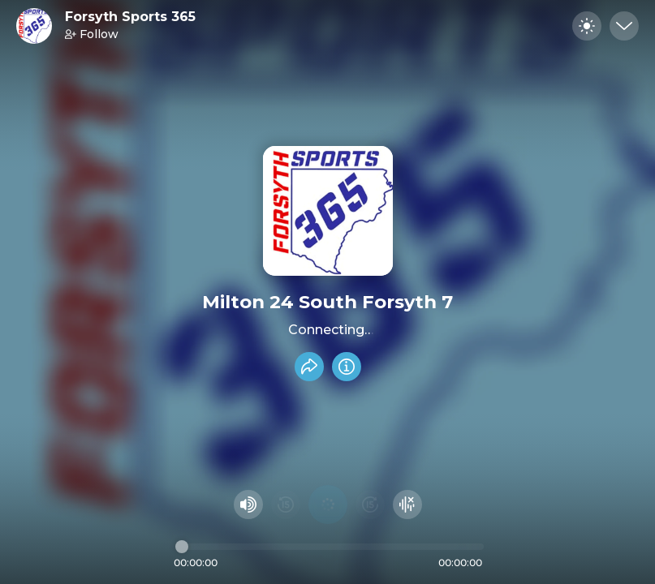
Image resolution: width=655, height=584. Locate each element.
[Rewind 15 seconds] (285, 504)
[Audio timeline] (329, 546)
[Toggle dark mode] (586, 26)
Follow (92, 34)
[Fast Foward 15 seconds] (370, 504)
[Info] (346, 366)
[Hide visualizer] (407, 504)
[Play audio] (327, 504)
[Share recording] (309, 366)
